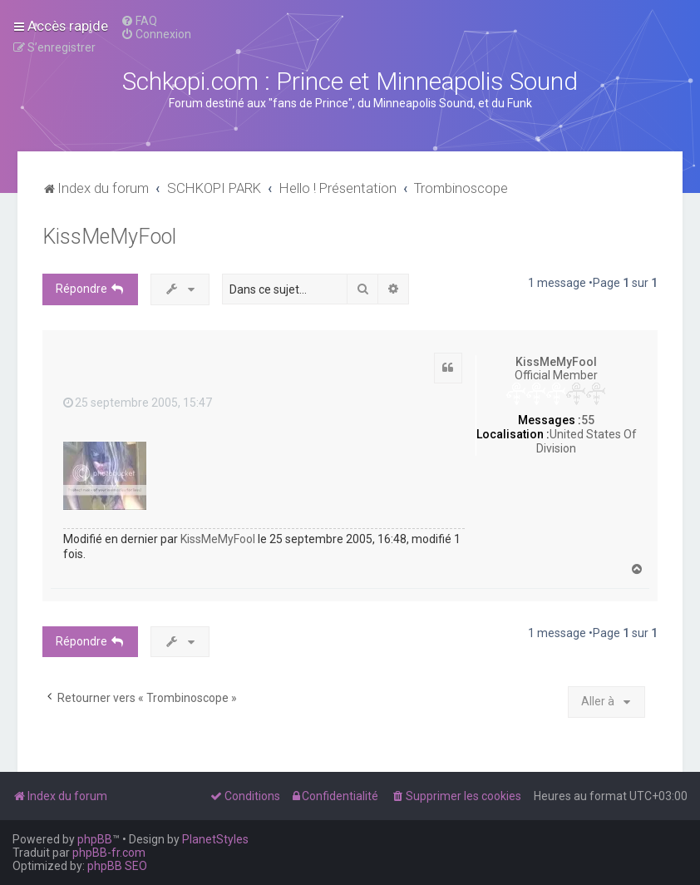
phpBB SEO (117, 866)
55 (587, 420)
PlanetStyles (215, 839)
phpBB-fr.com (108, 852)
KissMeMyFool (109, 237)
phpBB (94, 839)
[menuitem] (139, 20)
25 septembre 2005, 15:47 (137, 402)
